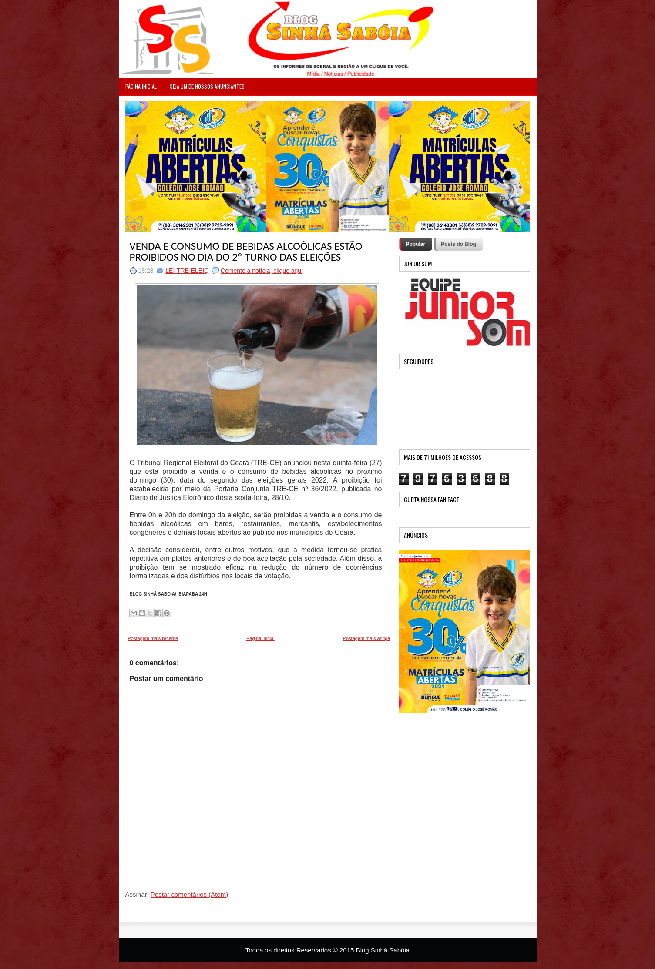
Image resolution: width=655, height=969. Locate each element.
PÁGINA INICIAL (141, 86)
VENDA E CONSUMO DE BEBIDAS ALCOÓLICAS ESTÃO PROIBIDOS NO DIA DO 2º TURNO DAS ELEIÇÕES (246, 251)
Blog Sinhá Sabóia (383, 950)
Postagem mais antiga (366, 638)
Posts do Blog (458, 244)
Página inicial (260, 638)
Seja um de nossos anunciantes (207, 86)
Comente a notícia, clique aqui (261, 270)
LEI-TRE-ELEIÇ (186, 270)
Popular (416, 244)
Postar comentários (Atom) (189, 894)
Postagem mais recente (153, 638)
